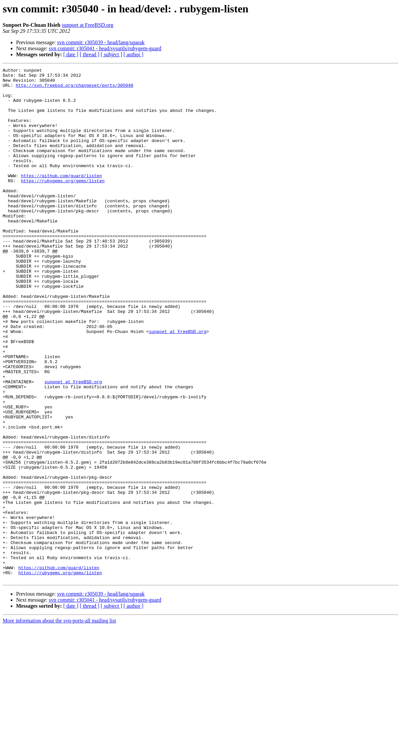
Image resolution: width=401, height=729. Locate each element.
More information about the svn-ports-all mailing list (59, 723)
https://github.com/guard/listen (61, 198)
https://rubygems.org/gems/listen (63, 204)
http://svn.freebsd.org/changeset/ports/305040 (74, 89)
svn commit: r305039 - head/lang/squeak (101, 42)
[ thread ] (89, 54)
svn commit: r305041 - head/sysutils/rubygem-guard (105, 48)
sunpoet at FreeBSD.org (87, 25)
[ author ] (134, 54)
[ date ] (70, 54)
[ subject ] (111, 54)
